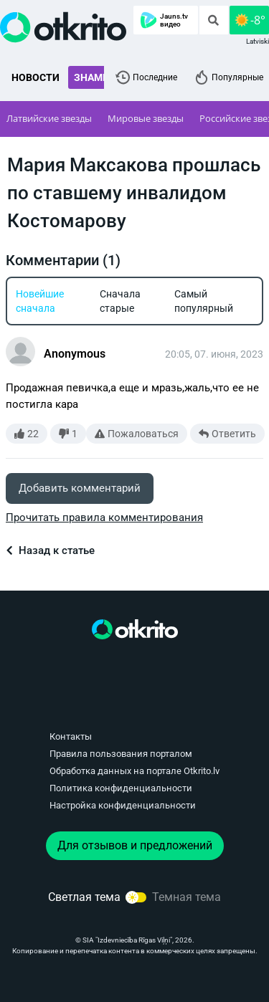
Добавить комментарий (80, 488)
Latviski (257, 41)
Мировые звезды (146, 118)
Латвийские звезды (49, 118)
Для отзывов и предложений (134, 845)
